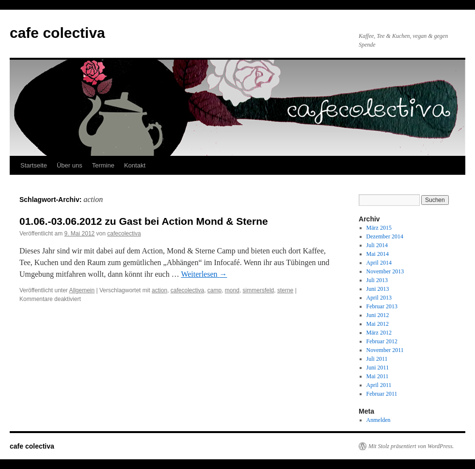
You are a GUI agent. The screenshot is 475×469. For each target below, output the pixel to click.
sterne (285, 290)
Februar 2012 (381, 341)
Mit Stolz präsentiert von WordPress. (411, 446)
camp (214, 290)
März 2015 (379, 227)
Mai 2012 (377, 323)
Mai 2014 (377, 254)
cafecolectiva (124, 233)
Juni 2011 (377, 367)
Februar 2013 (381, 306)
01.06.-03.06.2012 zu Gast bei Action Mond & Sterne (143, 221)
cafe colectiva (57, 33)
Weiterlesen (204, 274)
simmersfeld (258, 290)
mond (232, 290)
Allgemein (82, 290)
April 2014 (379, 262)
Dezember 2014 (384, 236)
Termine (103, 165)
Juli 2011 (377, 358)
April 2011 (379, 385)
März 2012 (379, 332)
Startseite (33, 165)
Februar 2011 (381, 393)
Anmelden (378, 420)
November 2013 (385, 271)
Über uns (69, 165)
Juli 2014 (377, 245)
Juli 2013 (377, 280)
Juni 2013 (377, 288)
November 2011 (385, 350)
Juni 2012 (377, 315)
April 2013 (379, 297)
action (159, 290)
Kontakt (134, 165)
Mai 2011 (377, 376)
